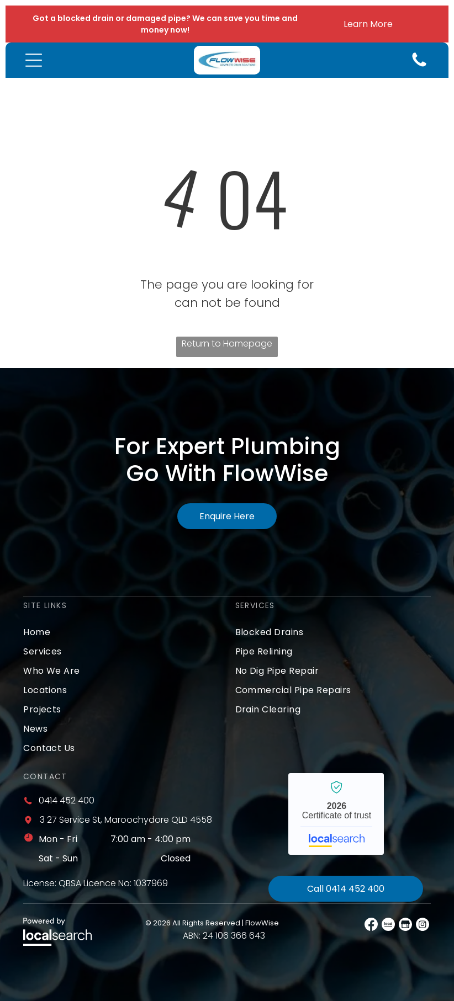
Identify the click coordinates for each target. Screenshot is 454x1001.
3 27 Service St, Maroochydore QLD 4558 (126, 819)
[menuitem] (121, 632)
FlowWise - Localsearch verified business (336, 814)
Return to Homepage (227, 343)
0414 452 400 (66, 800)
